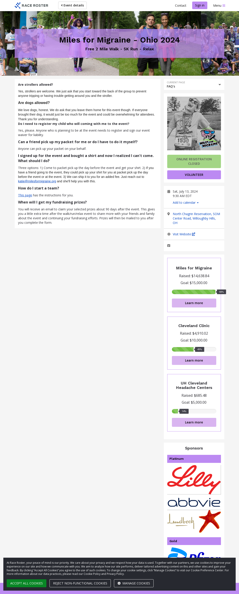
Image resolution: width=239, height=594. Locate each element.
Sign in (199, 5)
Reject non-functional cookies (80, 583)
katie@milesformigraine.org (37, 181)
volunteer (194, 175)
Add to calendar (186, 202)
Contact (180, 5)
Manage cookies (133, 583)
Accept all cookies (26, 583)
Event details (72, 5)
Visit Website (184, 234)
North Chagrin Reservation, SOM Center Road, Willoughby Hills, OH (196, 218)
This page (25, 195)
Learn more (194, 303)
